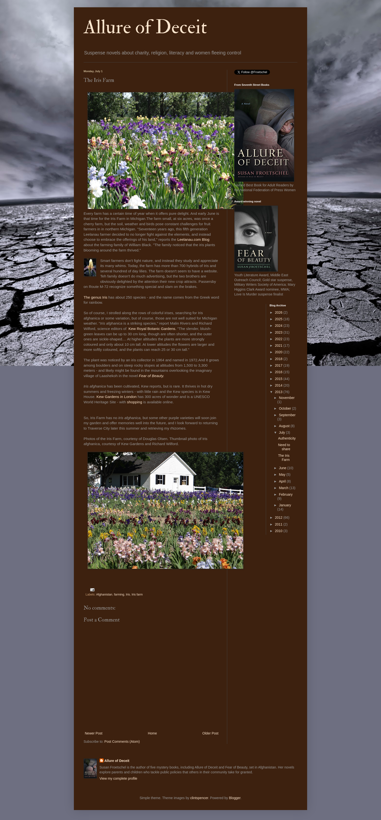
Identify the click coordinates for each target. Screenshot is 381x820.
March (284, 488)
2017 (279, 365)
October (285, 408)
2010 (279, 531)
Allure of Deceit (145, 27)
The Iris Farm (284, 458)
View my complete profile (118, 778)
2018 (279, 359)
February (286, 494)
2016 (279, 372)
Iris (128, 594)
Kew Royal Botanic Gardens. (153, 329)
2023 (279, 332)
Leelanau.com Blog (193, 239)
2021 (279, 345)
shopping (134, 402)
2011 (279, 524)
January (285, 505)
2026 (279, 312)
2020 (279, 352)
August (284, 426)
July (282, 432)
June (283, 468)
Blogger (234, 798)
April (283, 481)
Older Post (210, 733)
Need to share (284, 447)
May (282, 474)
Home (152, 733)
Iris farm (137, 594)
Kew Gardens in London (117, 397)
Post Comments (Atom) (122, 741)
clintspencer (199, 798)
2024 (279, 326)
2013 (279, 392)
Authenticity (286, 438)
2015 (279, 379)
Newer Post (93, 733)
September (287, 415)
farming (119, 594)
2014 (279, 385)
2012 (279, 517)
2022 (279, 339)
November (287, 398)
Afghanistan (104, 594)
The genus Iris (95, 297)
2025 (279, 319)
